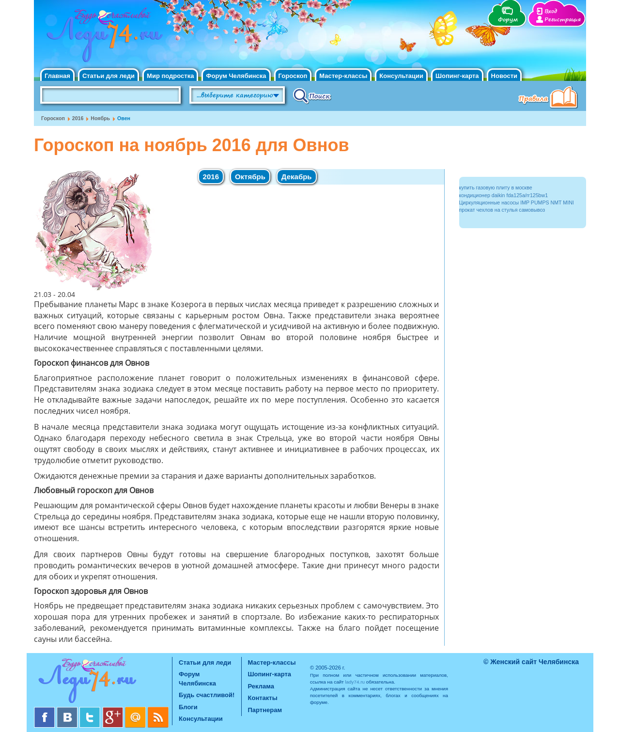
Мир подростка (170, 76)
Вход (550, 11)
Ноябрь (100, 118)
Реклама (261, 686)
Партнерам (265, 710)
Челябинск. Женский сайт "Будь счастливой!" (102, 37)
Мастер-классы (343, 76)
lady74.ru (355, 682)
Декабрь (296, 176)
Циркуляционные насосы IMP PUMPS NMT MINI (516, 202)
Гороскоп (293, 76)
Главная (57, 76)
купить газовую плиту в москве (495, 187)
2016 (78, 118)
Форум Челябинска (236, 76)
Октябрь (250, 176)
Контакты (263, 697)
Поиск (312, 95)
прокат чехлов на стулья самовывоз (502, 210)
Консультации (401, 76)
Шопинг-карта (457, 76)
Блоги (188, 707)
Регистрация (562, 20)
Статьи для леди (108, 76)
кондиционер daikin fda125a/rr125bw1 (503, 195)
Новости (504, 76)
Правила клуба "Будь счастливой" (549, 98)
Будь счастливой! (206, 695)
